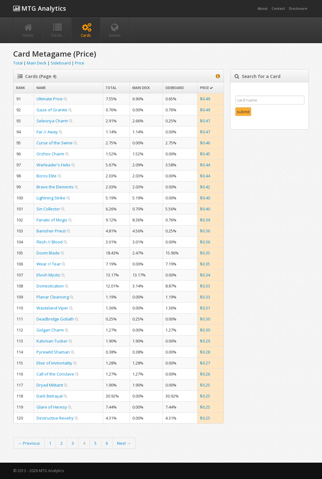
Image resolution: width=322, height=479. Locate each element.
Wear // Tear (48, 264)
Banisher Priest (51, 231)
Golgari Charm (50, 330)
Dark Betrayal (49, 396)
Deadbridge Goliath (55, 319)
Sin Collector (48, 209)
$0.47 (205, 121)
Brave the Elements (55, 187)
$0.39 (205, 220)
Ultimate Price (49, 99)
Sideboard (61, 63)
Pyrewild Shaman (53, 352)
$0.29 (205, 341)
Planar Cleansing (52, 297)
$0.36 (205, 231)
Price (79, 63)
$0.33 (205, 286)
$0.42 (205, 187)
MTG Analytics (39, 8)
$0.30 (205, 319)
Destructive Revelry (55, 418)
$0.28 (205, 352)
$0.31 (205, 308)
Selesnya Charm (52, 121)
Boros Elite (46, 176)
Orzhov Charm (50, 154)
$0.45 (205, 154)
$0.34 (205, 275)
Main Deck (37, 63)
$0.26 (205, 374)
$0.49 (205, 99)
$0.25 (205, 385)
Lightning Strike (50, 198)
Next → (124, 443)
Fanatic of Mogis (51, 220)
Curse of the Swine (54, 143)
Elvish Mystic (48, 275)
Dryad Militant (49, 385)
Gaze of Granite (51, 110)
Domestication (50, 286)
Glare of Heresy (51, 407)
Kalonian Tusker (52, 341)
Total (18, 63)
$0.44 (205, 165)
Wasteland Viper (52, 308)
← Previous (29, 443)
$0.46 (205, 143)
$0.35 (205, 253)
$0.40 (205, 198)
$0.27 (205, 363)
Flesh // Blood (49, 242)
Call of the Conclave (55, 374)
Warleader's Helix (53, 165)
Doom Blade (48, 253)
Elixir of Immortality (54, 363)
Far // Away (47, 132)
